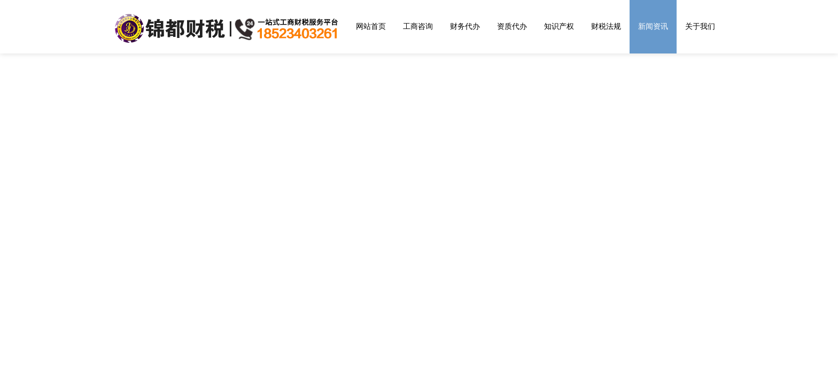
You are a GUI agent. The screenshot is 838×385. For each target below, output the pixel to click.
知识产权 (559, 26)
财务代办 (465, 26)
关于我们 (700, 26)
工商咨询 (418, 26)
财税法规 (606, 26)
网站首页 (371, 26)
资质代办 (512, 26)
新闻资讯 (653, 26)
